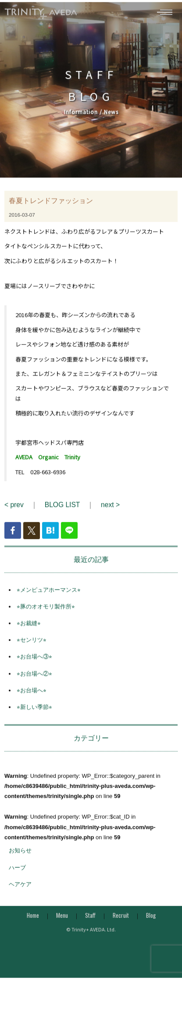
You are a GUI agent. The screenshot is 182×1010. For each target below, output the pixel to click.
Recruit (121, 921)
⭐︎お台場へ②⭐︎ (34, 680)
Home (33, 921)
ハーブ (17, 873)
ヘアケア (20, 890)
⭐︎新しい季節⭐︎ (34, 713)
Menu (62, 921)
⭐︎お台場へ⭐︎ (31, 697)
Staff (90, 921)
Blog (151, 921)
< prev (14, 511)
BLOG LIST (62, 511)
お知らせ (20, 857)
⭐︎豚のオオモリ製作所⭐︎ (46, 613)
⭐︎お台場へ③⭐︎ (34, 663)
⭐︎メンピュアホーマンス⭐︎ (49, 596)
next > (110, 511)
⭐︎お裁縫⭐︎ (29, 630)
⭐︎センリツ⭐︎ (31, 646)
